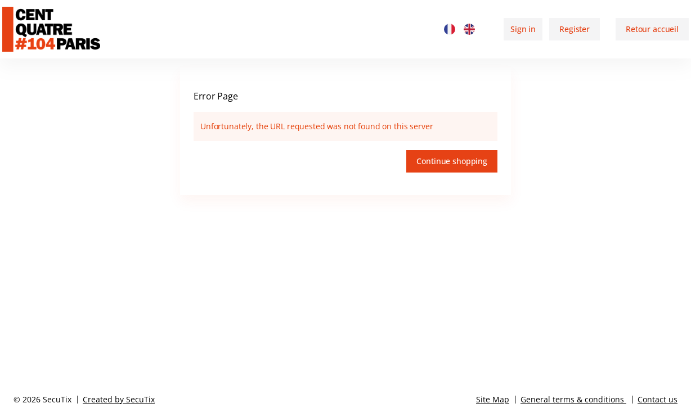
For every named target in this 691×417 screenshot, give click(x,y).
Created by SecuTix (119, 399)
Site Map (492, 399)
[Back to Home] (63, 29)
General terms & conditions (572, 399)
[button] (652, 29)
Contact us (657, 399)
